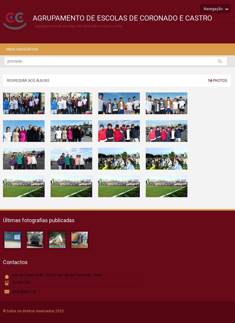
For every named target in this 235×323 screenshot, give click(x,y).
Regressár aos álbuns (28, 81)
